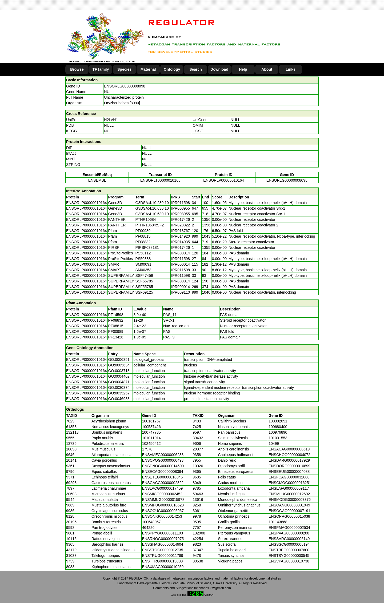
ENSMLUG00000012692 (289, 494)
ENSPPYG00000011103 (162, 533)
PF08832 (115, 320)
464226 (148, 527)
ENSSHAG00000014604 (162, 544)
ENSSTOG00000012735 (162, 550)
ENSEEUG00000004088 (289, 471)
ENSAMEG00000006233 (163, 455)
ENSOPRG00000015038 (289, 516)
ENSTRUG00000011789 (162, 555)
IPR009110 (180, 292)
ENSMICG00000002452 (162, 494)
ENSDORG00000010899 (289, 466)
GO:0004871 (119, 382)
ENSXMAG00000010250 (163, 567)
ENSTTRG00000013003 (162, 561)
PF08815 (115, 326)
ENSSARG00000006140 (289, 539)
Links (290, 69)
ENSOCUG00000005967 (163, 511)
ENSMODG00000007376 (290, 499)
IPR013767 (180, 231)
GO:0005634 (119, 365)
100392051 (278, 421)
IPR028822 (180, 225)
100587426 (151, 427)
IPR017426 (180, 219)
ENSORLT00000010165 (160, 180)
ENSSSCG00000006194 (289, 544)
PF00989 (115, 331)
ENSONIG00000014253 (162, 516)
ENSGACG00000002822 (163, 483)
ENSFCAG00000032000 (289, 477)
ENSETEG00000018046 (162, 477)
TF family (101, 69)
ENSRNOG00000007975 (163, 539)
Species (124, 69)
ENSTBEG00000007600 (289, 550)
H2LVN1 (111, 120)
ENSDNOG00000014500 (163, 466)
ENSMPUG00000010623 (163, 505)
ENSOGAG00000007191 (289, 511)
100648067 (151, 522)
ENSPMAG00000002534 (289, 527)
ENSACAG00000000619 (289, 449)
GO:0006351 (119, 359)
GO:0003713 (119, 371)
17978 (147, 449)
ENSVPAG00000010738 (289, 561)
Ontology (172, 69)
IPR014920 (180, 236)
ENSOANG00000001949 (289, 505)
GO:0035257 (119, 393)
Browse (77, 69)
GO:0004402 (119, 376)
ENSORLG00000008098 (124, 86)
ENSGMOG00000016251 (290, 483)
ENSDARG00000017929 (289, 460)
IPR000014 (180, 253)
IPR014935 (180, 242)
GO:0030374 (119, 387)
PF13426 (115, 337)
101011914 (151, 438)
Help (243, 69)
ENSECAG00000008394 (162, 471)
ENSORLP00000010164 (223, 180)
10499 (274, 443)
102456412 (151, 443)
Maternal (148, 69)
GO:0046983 (119, 399)
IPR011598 (180, 203)
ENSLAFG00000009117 (289, 488)
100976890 (278, 432)
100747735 (151, 432)
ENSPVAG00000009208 (289, 533)
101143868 (278, 522)
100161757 (151, 421)
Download (219, 69)
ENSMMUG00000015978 (163, 499)
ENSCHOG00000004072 (289, 455)
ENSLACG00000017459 (162, 488)
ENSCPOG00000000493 (163, 460)
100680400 (278, 427)
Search (195, 69)
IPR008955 (180, 208)
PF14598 (115, 315)
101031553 (278, 438)
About (266, 69)
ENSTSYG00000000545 (289, 555)
